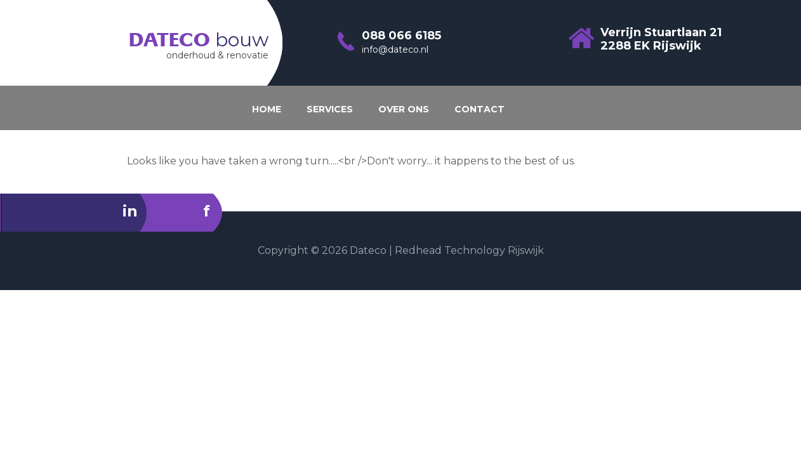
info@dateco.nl (395, 49)
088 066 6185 (401, 36)
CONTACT (479, 109)
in (130, 211)
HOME (266, 109)
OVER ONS (403, 109)
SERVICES (330, 109)
